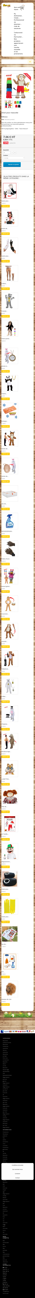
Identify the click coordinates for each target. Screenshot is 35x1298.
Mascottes (5, 1044)
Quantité (6, 150)
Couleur (5, 155)
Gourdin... (4, 641)
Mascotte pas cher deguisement (6, 1125)
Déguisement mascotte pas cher (6, 1100)
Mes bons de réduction (5, 1259)
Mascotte (5, 1155)
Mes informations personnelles (6, 1254)
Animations (6, 1060)
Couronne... (5, 614)
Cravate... (4, 311)
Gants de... (4, 228)
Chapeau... (4, 724)
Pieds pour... (5, 889)
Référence (4, 117)
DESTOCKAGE (6, 1071)
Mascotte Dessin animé (5, 1063)
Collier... (3, 696)
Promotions (6, 1132)
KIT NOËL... (5, 834)
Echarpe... (4, 421)
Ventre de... (5, 448)
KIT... (3, 972)
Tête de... (4, 806)
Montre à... (4, 366)
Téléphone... (5, 669)
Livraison (5, 1145)
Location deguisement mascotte (6, 1119)
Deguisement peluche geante (6, 1079)
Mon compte (6, 1237)
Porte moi (5, 1058)
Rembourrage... (6, 751)
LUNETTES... (5, 779)
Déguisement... (6, 861)
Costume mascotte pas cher (5, 1110)
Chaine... (4, 393)
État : (2, 119)
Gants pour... (5, 201)
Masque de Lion (6, 999)
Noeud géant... (6, 586)
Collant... (4, 283)
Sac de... (4, 504)
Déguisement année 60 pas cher (6, 1088)
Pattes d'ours (5, 559)
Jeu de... (4, 944)
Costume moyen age (5, 1189)
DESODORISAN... (7, 531)
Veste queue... (5, 338)
